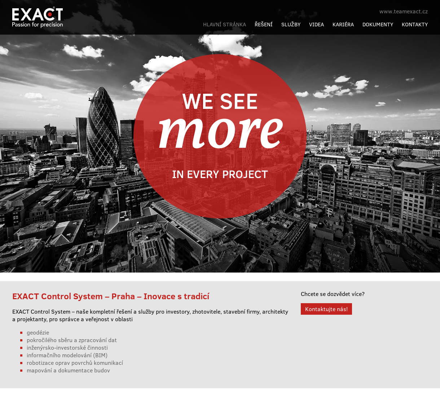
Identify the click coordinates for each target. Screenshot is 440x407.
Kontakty (415, 24)
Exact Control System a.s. (55, 13)
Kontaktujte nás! (326, 309)
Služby (290, 24)
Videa (316, 24)
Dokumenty (377, 24)
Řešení (264, 24)
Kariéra (343, 24)
